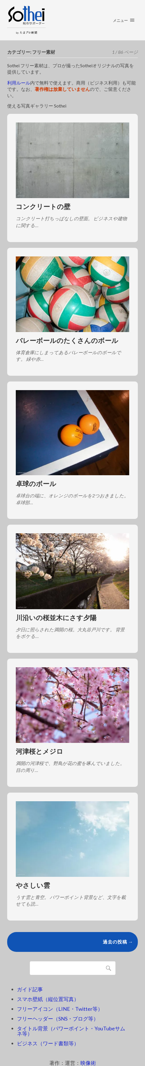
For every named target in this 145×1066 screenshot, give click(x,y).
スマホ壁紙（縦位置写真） (48, 999)
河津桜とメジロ (39, 751)
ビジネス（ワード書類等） (48, 1043)
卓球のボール (36, 484)
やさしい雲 (33, 885)
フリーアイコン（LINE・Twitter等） (60, 1009)
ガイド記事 (30, 989)
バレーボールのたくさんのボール (67, 340)
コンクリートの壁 (43, 206)
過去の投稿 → (118, 941)
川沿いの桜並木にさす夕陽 (56, 618)
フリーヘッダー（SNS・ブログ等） (57, 1018)
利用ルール (18, 82)
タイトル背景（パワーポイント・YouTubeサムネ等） (71, 1031)
